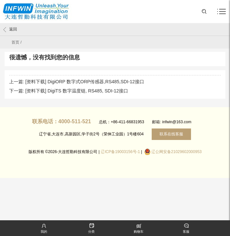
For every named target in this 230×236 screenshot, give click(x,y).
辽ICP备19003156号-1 (120, 151)
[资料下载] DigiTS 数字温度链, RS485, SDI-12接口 (76, 90)
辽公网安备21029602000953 (176, 151)
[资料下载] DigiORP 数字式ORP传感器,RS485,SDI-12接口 (84, 81)
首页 (15, 42)
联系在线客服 (171, 134)
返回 (10, 29)
